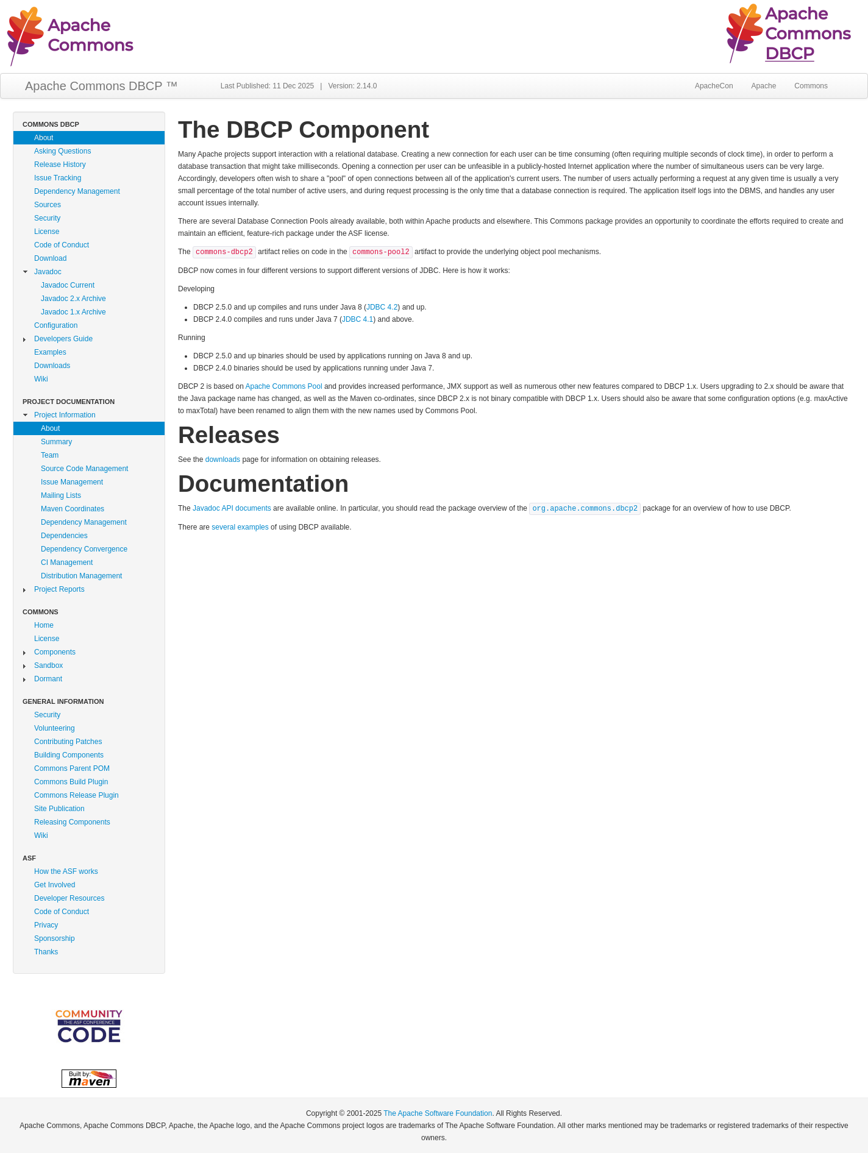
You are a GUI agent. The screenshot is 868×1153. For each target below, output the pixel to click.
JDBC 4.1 (357, 319)
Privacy (46, 925)
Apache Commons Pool (284, 386)
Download (50, 258)
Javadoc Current (67, 285)
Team (50, 455)
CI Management (67, 562)
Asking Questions (62, 151)
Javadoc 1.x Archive (73, 312)
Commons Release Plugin (76, 795)
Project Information (65, 415)
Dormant (48, 679)
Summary (56, 442)
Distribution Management (81, 576)
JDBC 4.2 (381, 307)
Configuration (55, 325)
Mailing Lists (61, 495)
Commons (811, 86)
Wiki (41, 379)
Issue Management (72, 482)
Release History (60, 164)
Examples (50, 352)
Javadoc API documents (232, 508)
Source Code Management (84, 468)
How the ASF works (66, 871)
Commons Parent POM (72, 768)
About (43, 137)
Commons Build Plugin (71, 782)
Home (44, 625)
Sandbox (48, 665)
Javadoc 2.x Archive (73, 298)
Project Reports (59, 589)
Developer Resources (69, 898)
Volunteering (54, 728)
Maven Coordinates (72, 509)
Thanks (46, 952)
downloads (222, 459)
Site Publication (59, 808)
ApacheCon (714, 86)
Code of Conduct (61, 245)
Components (55, 652)
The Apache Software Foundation (437, 1113)
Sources (47, 204)
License (46, 231)
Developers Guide (63, 339)
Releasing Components (72, 822)
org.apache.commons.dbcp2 (585, 509)
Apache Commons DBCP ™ (101, 86)
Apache (764, 86)
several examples (240, 527)
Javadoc (48, 272)
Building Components (69, 755)
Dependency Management (77, 191)
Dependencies (64, 535)
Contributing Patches (68, 741)
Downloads (52, 365)
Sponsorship (54, 938)
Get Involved (54, 885)
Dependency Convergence (84, 549)
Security (47, 218)
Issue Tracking (57, 178)
